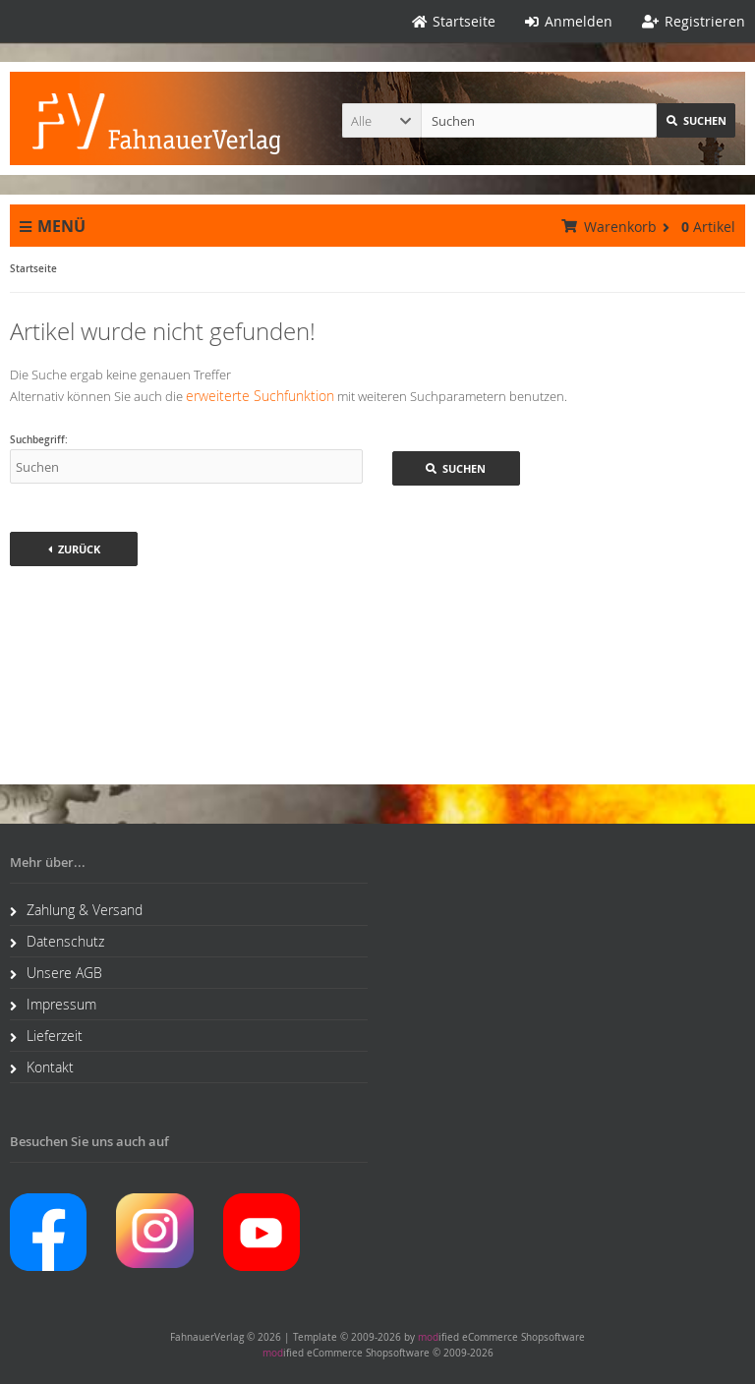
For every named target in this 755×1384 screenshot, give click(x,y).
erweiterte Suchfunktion (260, 395)
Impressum (53, 1004)
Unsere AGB (56, 972)
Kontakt (42, 1067)
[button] (381, 120)
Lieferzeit (46, 1035)
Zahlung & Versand (76, 909)
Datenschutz (57, 941)
